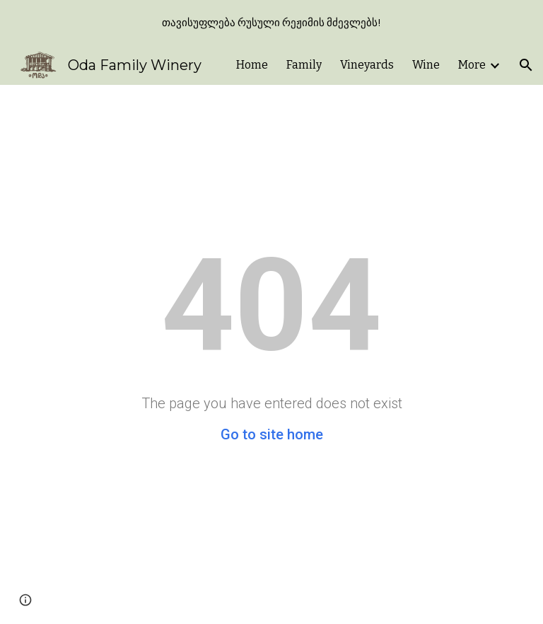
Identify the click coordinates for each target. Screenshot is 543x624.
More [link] (472, 64)
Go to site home (272, 434)
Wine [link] (426, 64)
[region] (271, 22)
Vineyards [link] (367, 64)
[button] (526, 65)
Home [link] (252, 64)
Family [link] (304, 64)
